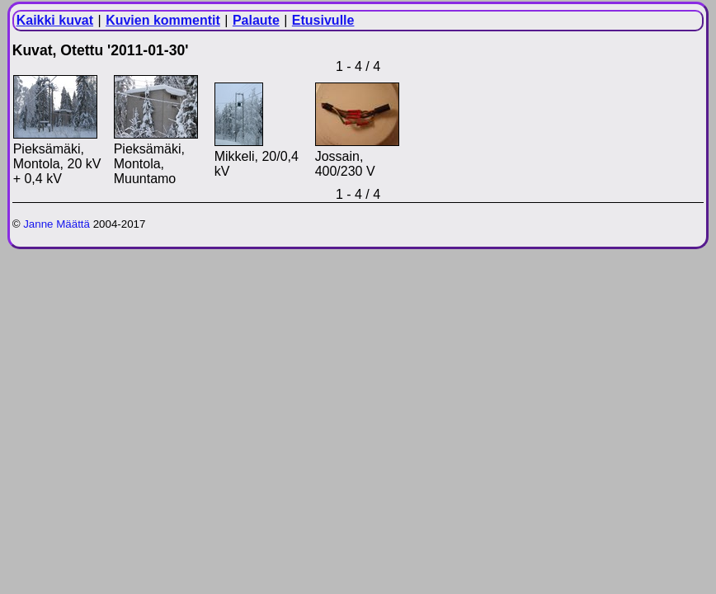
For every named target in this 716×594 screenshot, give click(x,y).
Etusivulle (323, 20)
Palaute (256, 20)
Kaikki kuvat (54, 20)
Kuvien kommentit (163, 20)
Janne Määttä (56, 224)
